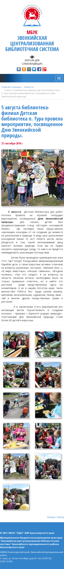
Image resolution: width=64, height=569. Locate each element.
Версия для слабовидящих (32, 62)
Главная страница (11, 86)
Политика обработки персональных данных (24, 528)
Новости (28, 86)
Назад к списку (55, 517)
